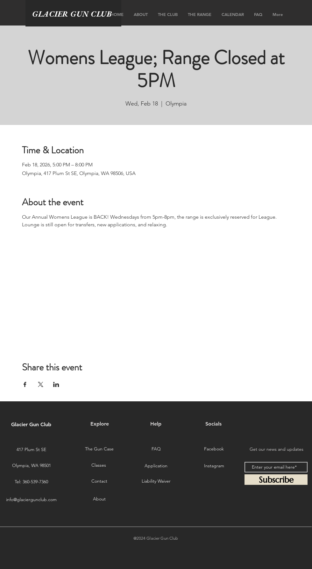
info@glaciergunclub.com (31, 499)
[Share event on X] (41, 384)
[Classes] (98, 465)
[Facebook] (214, 449)
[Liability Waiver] (156, 481)
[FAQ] (156, 449)
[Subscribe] (276, 479)
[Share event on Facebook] (25, 384)
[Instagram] (214, 466)
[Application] (156, 466)
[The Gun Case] (99, 449)
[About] (99, 498)
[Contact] (99, 481)
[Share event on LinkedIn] (56, 384)
